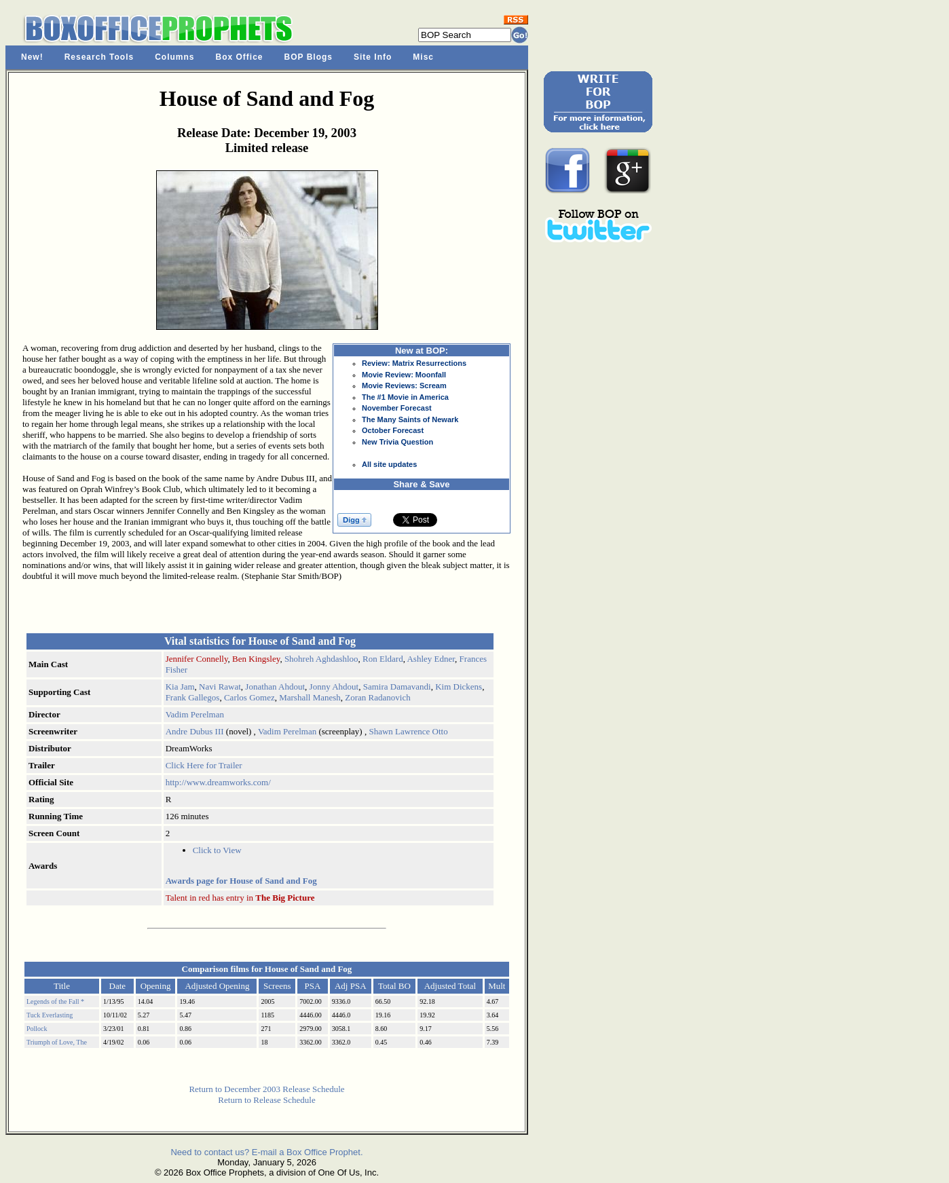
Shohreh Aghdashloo (321, 659)
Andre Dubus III (195, 731)
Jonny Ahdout (334, 686)
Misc (423, 57)
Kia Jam (180, 686)
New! (32, 57)
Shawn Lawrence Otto (408, 731)
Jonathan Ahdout (275, 686)
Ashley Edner (431, 659)
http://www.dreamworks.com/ (218, 782)
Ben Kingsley (256, 659)
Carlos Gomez (249, 697)
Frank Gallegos (193, 697)
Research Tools (99, 57)
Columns (174, 57)
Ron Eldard (382, 659)
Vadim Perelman (195, 714)
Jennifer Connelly (197, 659)
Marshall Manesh (310, 697)
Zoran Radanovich (377, 697)
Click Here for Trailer (204, 765)
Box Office (239, 57)
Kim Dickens (458, 686)
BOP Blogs (308, 57)
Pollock (37, 1028)
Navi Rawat (220, 686)
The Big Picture (284, 898)
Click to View (217, 850)
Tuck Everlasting (49, 1015)
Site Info (373, 57)
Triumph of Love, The (56, 1042)
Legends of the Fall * (55, 1001)
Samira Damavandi (397, 686)
